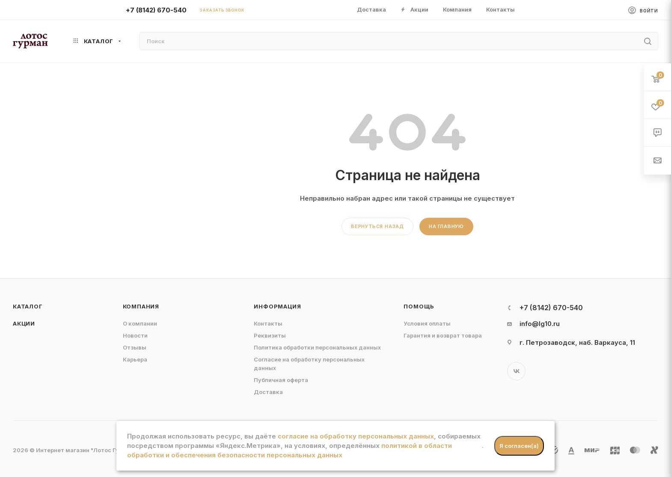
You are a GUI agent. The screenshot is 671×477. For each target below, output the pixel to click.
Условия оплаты (427, 323)
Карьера (135, 359)
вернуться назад (377, 226)
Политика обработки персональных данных (317, 347)
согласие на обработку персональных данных (356, 436)
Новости (135, 335)
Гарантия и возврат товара (443, 335)
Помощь (419, 306)
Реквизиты (270, 335)
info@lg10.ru (540, 324)
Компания (141, 306)
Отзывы (134, 347)
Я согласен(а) (519, 445)
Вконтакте (516, 371)
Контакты (268, 323)
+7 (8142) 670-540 (156, 10)
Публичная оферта (281, 379)
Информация (277, 306)
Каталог (28, 306)
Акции (24, 323)
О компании (140, 323)
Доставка (268, 391)
